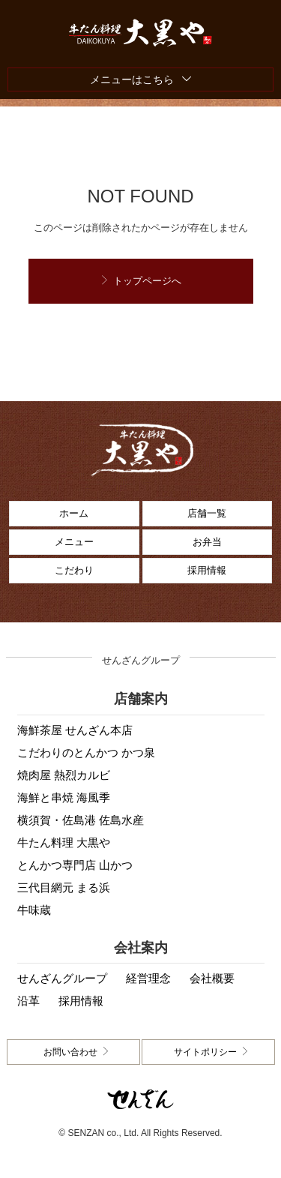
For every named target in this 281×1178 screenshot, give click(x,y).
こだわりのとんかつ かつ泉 (86, 752)
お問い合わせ (70, 1052)
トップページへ (147, 280)
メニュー (74, 541)
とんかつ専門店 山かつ (75, 865)
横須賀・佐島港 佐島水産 (80, 820)
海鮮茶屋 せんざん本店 (75, 730)
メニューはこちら (132, 79)
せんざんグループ (62, 978)
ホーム (73, 513)
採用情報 (206, 570)
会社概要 (212, 978)
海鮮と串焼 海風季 (63, 797)
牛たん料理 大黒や (63, 842)
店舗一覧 (206, 513)
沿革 (28, 1000)
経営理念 (148, 978)
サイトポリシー (205, 1052)
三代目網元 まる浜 (63, 887)
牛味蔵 (34, 910)
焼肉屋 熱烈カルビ (63, 775)
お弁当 (207, 541)
